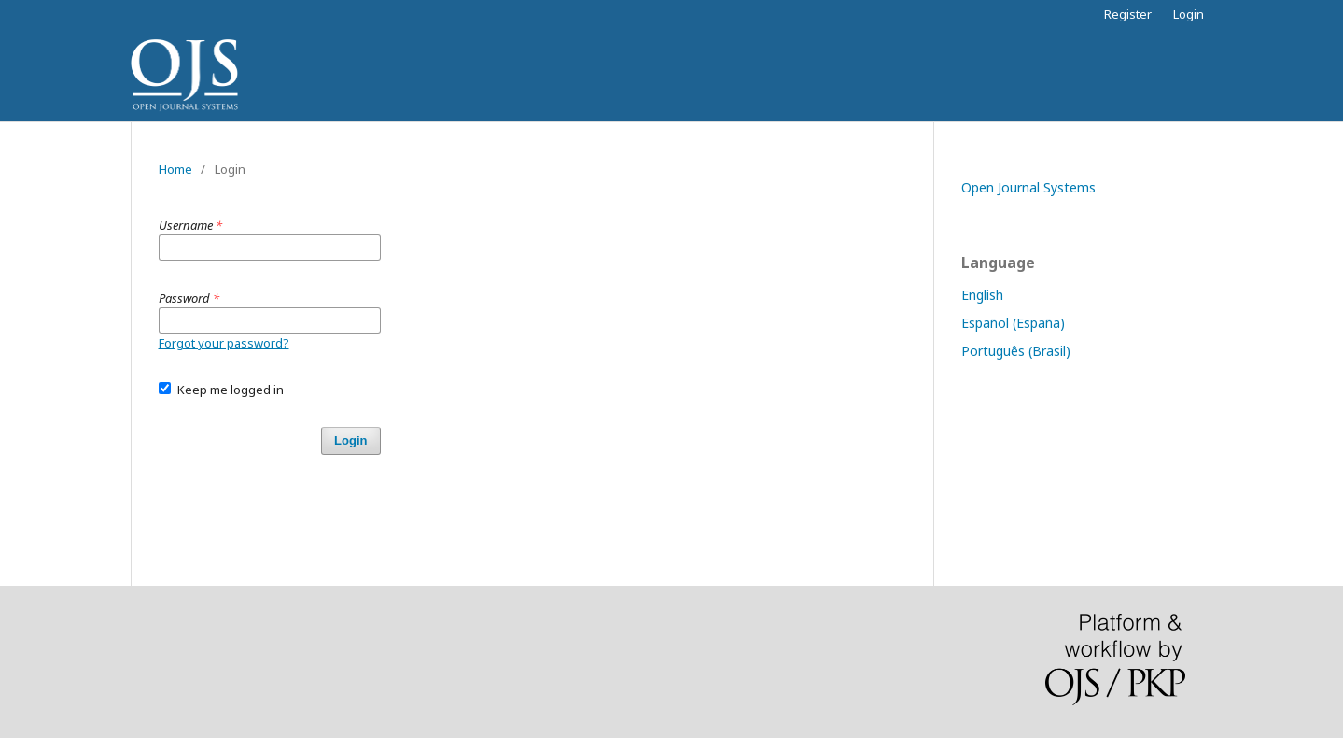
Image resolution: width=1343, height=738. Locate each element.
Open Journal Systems (1028, 187)
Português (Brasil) (1015, 351)
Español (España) (1013, 323)
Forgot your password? (224, 342)
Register (1128, 14)
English (982, 295)
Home (175, 169)
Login (1188, 14)
